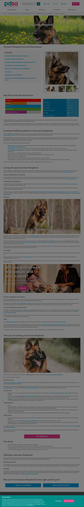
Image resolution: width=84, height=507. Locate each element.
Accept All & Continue (69, 500)
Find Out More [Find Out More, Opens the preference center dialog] (58, 500)
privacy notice (30, 504)
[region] (42, 501)
